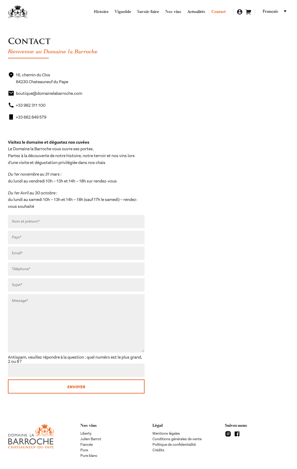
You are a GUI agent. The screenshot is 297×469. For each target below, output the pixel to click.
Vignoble (123, 12)
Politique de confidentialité (174, 444)
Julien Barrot (90, 439)
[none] (276, 12)
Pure (84, 450)
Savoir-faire (148, 12)
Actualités (196, 12)
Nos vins (173, 12)
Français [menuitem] (270, 12)
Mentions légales (166, 433)
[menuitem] (276, 12)
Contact (218, 12)
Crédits (158, 450)
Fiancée (86, 444)
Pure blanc (89, 455)
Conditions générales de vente (177, 439)
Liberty (86, 433)
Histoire (101, 12)
